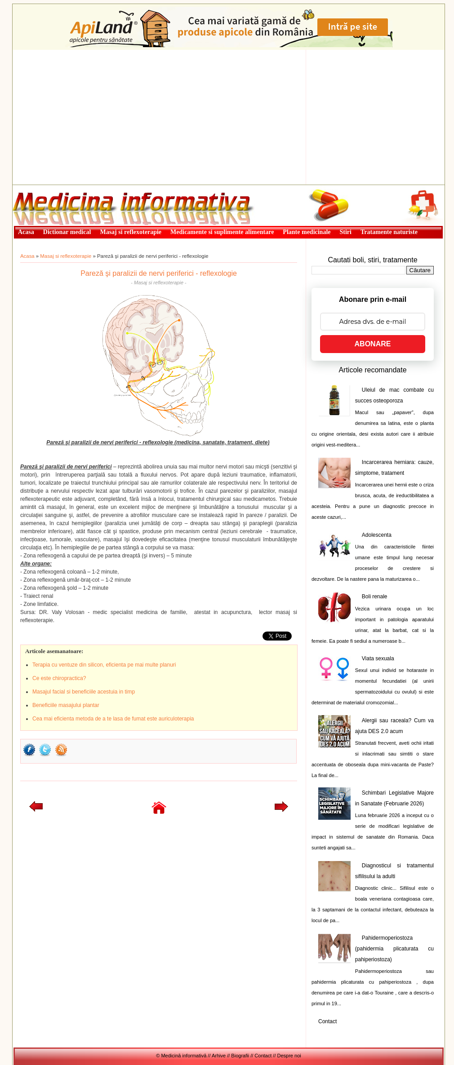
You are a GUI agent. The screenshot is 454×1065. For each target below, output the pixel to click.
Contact (327, 1021)
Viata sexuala (378, 658)
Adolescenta (377, 535)
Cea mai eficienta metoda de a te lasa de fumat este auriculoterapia (113, 719)
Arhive (219, 1055)
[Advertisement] (229, 117)
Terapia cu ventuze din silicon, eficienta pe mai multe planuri (104, 665)
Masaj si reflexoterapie (65, 256)
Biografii (240, 1055)
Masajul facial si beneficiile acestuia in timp (83, 692)
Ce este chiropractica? (59, 678)
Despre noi (289, 1055)
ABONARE (373, 344)
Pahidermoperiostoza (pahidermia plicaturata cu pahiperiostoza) (394, 949)
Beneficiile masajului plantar (65, 705)
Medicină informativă (36, 187)
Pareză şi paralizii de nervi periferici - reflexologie (158, 273)
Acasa (27, 256)
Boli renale (374, 596)
